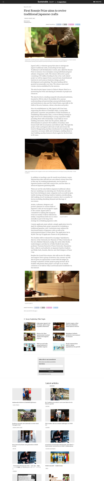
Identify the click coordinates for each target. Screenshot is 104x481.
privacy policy (48, 369)
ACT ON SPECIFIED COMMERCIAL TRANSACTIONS (65, 474)
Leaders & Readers (16, 407)
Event (55, 455)
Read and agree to (44, 369)
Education (76, 455)
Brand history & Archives (17, 454)
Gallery (75, 429)
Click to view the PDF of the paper (31, 312)
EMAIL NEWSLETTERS (28, 474)
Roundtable (76, 407)
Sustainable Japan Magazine (38, 433)
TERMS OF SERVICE (50, 474)
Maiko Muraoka (28, 22)
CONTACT (35, 474)
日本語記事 (56, 433)
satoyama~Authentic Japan (30, 18)
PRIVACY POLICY (42, 474)
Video (34, 457)
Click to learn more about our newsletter (48, 362)
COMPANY (78, 474)
